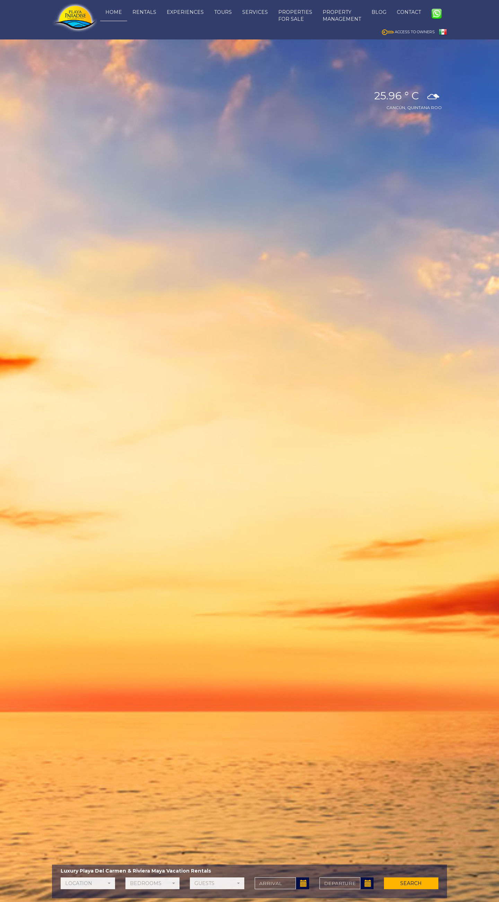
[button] (88, 883)
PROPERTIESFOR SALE (295, 15)
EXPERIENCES (185, 12)
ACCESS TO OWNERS (408, 31)
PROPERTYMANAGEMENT (342, 15)
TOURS (223, 12)
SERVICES (255, 12)
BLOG (378, 12)
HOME (113, 12)
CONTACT (409, 12)
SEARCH (411, 883)
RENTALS (144, 12)
